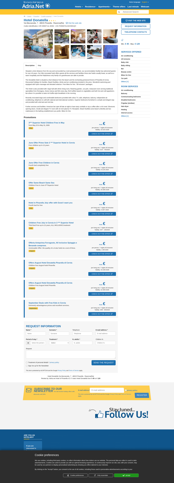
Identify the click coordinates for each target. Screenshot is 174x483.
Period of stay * (31, 339)
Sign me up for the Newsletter (37, 366)
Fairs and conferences (126, 448)
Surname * (53, 330)
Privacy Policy (62, 370)
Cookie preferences (75, 475)
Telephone (76, 330)
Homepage (56, 443)
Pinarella (36, 16)
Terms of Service (74, 370)
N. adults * (76, 339)
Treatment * (53, 339)
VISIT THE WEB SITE (136, 21)
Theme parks (89, 445)
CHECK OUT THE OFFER (101, 134)
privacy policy (54, 362)
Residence (90, 7)
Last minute (133, 7)
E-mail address (84, 390)
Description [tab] (30, 65)
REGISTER (142, 395)
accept (126, 475)
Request (29, 349)
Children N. (99, 339)
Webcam (145, 7)
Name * (28, 330)
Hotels (79, 7)
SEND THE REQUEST (103, 363)
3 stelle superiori (46, 16)
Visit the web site (73, 23)
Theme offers (119, 7)
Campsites (88, 443)
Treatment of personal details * (37, 362)
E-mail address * (102, 330)
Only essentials (101, 475)
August (119, 445)
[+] (125, 81)
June (118, 443)
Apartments (104, 7)
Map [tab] (39, 65)
